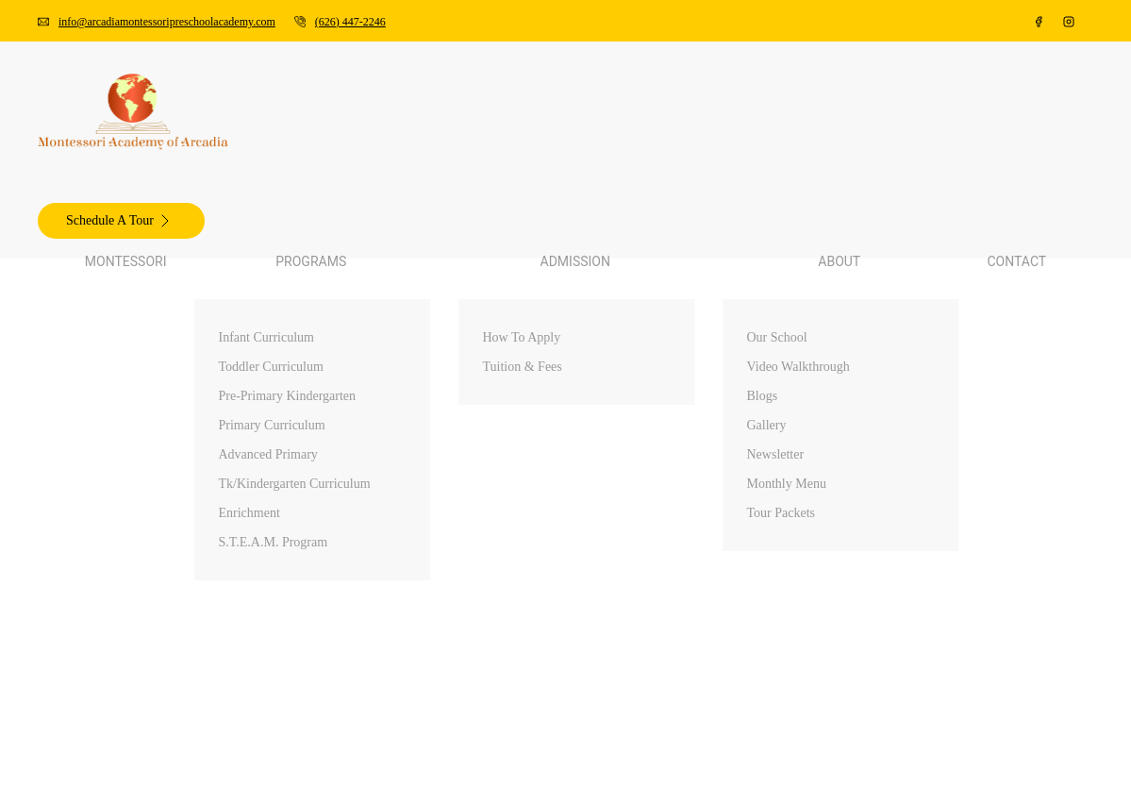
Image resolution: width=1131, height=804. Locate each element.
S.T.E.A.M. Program (145, 268)
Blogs (100, 387)
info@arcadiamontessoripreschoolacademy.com (175, 16)
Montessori (79, 116)
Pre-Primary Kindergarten (161, 184)
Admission (77, 285)
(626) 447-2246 (78, 33)
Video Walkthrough (142, 370)
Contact (68, 472)
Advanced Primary (139, 217)
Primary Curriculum (144, 201)
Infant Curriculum (137, 150)
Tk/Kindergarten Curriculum (170, 234)
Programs (74, 133)
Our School (117, 353)
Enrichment (118, 251)
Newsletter (115, 421)
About (64, 336)
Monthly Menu (128, 438)
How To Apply (128, 302)
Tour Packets (122, 455)
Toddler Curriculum (143, 167)
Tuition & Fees (128, 319)
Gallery (105, 404)
